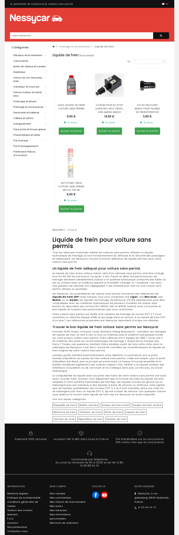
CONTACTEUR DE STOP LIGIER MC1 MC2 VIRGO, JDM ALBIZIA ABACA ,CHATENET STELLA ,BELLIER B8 (109, 112)
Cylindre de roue (64, 387)
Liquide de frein (135, 380)
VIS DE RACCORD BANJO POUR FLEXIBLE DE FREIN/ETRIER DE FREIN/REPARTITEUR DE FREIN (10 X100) (147, 112)
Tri (129, 61)
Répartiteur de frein (90, 387)
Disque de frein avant (115, 373)
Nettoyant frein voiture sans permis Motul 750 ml (71, 155)
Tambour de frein (90, 380)
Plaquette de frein (64, 373)
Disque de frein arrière (147, 373)
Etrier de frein (113, 380)
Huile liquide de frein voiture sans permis (71, 106)
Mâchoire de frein (64, 380)
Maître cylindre (89, 373)
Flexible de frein (116, 387)
